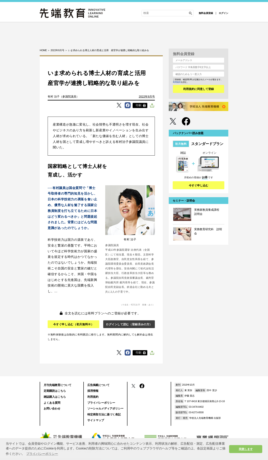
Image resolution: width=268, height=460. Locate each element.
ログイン (223, 13)
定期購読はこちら (55, 390)
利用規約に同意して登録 (198, 89)
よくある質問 (52, 402)
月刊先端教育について (57, 385)
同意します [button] (246, 449)
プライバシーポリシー (101, 402)
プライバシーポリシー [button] (42, 453)
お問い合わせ (52, 408)
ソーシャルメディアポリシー (105, 408)
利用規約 (177, 82)
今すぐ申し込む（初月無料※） (73, 324)
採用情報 (92, 390)
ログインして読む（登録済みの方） (129, 324)
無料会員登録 (206, 13)
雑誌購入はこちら (55, 396)
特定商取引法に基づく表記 (104, 414)
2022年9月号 (147, 96)
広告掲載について (98, 385)
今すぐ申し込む (198, 185)
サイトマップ (95, 420)
